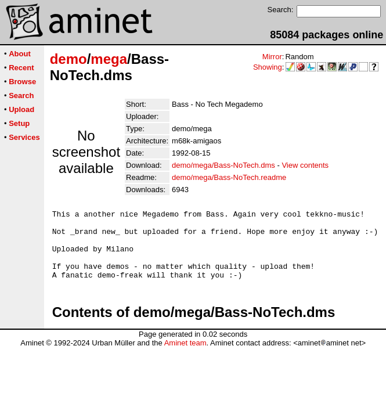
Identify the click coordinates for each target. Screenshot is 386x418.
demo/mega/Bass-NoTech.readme (229, 177)
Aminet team (185, 356)
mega (109, 59)
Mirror (272, 56)
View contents (305, 165)
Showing (267, 67)
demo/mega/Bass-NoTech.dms (223, 165)
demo (68, 59)
